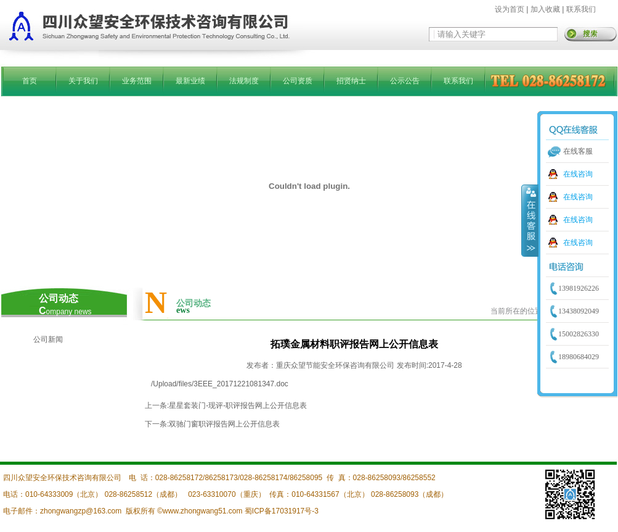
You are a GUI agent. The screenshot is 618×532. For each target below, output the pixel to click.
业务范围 (137, 81)
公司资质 (297, 81)
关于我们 (83, 81)
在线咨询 (578, 174)
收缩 (530, 220)
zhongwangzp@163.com (80, 511)
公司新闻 (48, 339)
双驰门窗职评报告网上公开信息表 (224, 424)
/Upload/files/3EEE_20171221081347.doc (219, 384)
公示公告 (405, 81)
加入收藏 (545, 9)
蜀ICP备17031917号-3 (282, 511)
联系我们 (581, 9)
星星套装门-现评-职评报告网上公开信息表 (238, 405)
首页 (29, 81)
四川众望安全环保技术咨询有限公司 (62, 477)
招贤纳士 (351, 81)
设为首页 (509, 9)
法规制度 (244, 81)
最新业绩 (190, 81)
